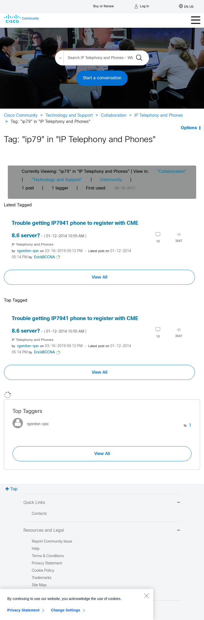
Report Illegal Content (49, 592)
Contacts (39, 514)
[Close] (146, 615)
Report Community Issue (52, 541)
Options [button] (189, 128)
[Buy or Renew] (103, 5)
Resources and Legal (102, 530)
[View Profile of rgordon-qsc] (28, 251)
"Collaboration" (171, 172)
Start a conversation (102, 78)
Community (111, 180)
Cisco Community (21, 115)
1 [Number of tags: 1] (190, 425)
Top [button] (13, 489)
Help (35, 549)
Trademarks (41, 578)
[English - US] (186, 6)
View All (99, 277)
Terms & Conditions (48, 556)
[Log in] (141, 6)
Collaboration (113, 115)
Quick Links (102, 502)
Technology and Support (69, 115)
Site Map (39, 585)
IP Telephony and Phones (158, 115)
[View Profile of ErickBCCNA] (44, 257)
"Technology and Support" (56, 180)
